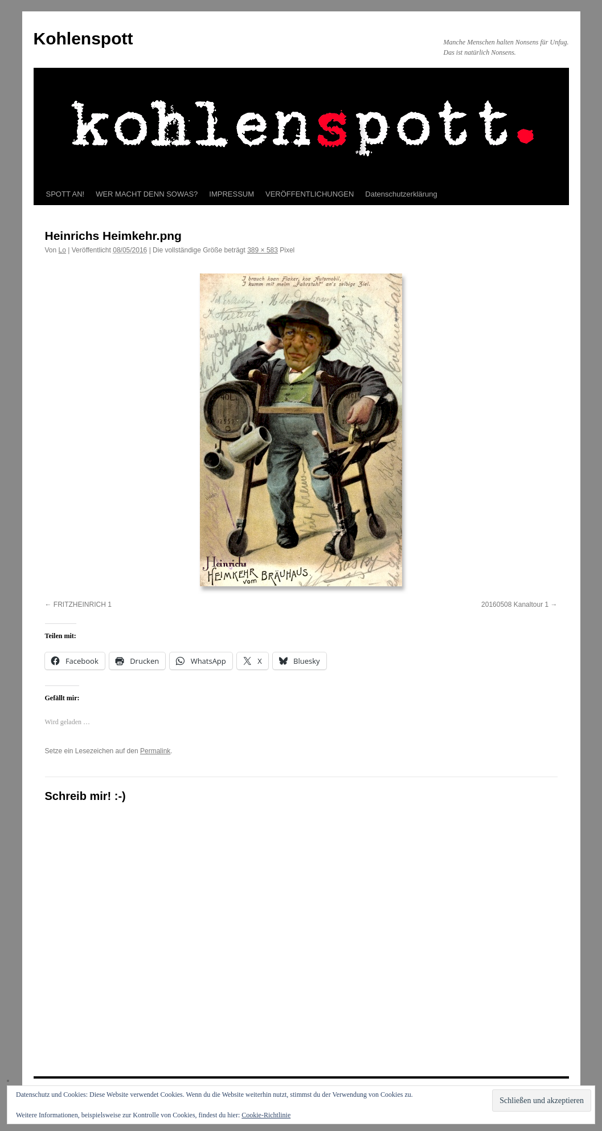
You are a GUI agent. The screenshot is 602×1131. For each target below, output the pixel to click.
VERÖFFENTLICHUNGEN (309, 194)
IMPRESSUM (231, 194)
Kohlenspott (83, 38)
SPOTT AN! (65, 194)
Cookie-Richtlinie (265, 1115)
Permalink (155, 751)
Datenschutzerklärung (401, 194)
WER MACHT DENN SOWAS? (147, 194)
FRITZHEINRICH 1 (83, 605)
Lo (62, 250)
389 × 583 (262, 250)
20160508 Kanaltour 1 (514, 605)
